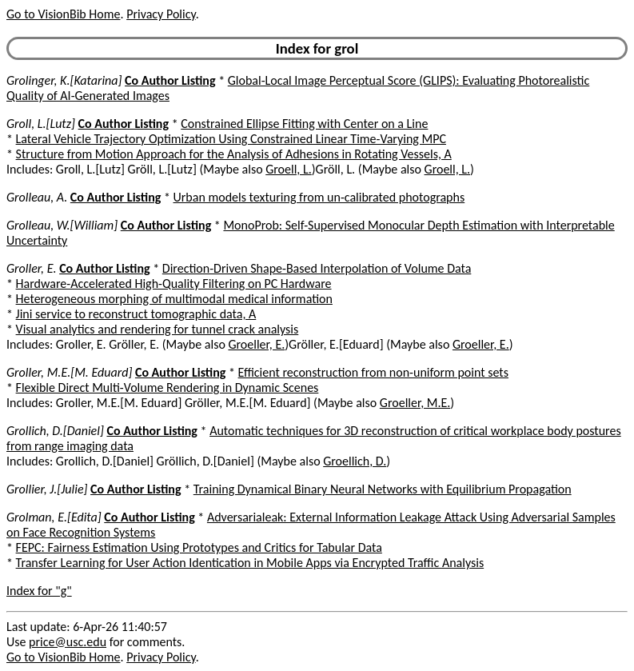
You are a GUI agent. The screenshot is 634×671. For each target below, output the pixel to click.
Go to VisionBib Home (63, 14)
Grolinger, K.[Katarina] (64, 80)
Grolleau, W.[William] (62, 225)
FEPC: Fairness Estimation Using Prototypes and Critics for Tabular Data (199, 547)
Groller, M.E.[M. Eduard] (69, 372)
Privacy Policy (160, 14)
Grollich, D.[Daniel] (55, 430)
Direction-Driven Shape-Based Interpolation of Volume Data (317, 268)
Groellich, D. (354, 461)
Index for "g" (39, 590)
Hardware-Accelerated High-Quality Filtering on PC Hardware (174, 283)
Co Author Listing (170, 80)
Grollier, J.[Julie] (46, 489)
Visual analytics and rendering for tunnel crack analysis (157, 329)
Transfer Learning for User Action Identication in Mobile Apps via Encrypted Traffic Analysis (250, 562)
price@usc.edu (67, 641)
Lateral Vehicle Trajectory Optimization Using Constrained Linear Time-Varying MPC (231, 138)
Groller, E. (31, 268)
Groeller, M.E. (415, 402)
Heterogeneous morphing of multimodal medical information (174, 298)
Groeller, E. (256, 344)
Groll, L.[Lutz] (40, 123)
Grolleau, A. (36, 197)
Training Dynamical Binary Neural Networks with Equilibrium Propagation (382, 489)
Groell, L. (288, 169)
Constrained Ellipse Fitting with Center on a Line (304, 123)
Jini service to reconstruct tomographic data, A (136, 314)
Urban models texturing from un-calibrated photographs (319, 197)
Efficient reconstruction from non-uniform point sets (373, 372)
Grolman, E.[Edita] (54, 517)
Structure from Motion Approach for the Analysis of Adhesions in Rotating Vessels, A (234, 154)
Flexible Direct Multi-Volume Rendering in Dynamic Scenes (167, 387)
